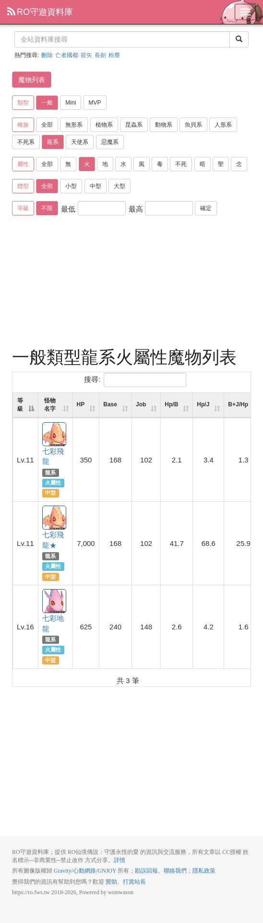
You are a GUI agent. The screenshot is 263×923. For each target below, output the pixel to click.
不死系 (26, 142)
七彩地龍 (55, 602)
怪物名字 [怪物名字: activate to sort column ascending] (50, 404)
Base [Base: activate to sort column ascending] (110, 404)
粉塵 (114, 55)
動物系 (163, 124)
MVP (95, 102)
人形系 (223, 124)
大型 (119, 186)
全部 (47, 124)
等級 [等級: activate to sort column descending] (20, 404)
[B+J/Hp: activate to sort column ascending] (243, 405)
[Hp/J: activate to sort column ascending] (208, 405)
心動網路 (84, 870)
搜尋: (135, 380)
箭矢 (86, 55)
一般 (47, 102)
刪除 (47, 55)
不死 (181, 164)
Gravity (63, 870)
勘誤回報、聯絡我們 (161, 870)
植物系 (104, 124)
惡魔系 (110, 142)
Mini (70, 102)
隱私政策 (203, 870)
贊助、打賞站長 (126, 881)
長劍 (100, 55)
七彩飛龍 (55, 435)
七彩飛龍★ (55, 518)
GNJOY (106, 870)
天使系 (79, 142)
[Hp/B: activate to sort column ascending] (177, 405)
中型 (95, 186)
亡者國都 (66, 55)
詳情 (119, 860)
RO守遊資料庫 (40, 12)
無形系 (74, 124)
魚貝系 (193, 124)
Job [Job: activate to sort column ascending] (141, 404)
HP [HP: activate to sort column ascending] (81, 404)
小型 (71, 186)
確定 (206, 208)
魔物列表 (31, 79)
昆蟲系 (134, 124)
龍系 (53, 142)
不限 (47, 208)
